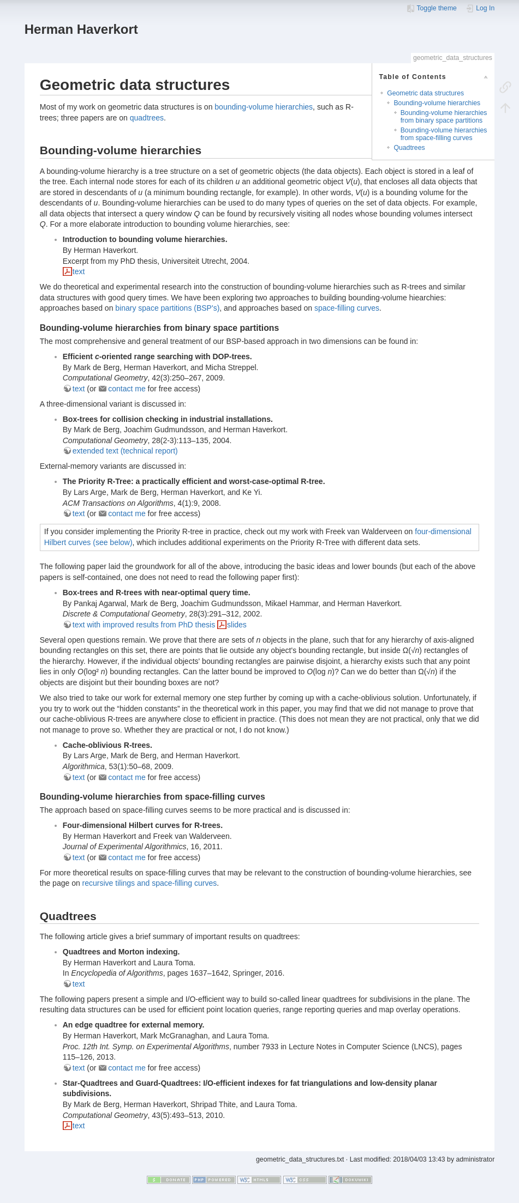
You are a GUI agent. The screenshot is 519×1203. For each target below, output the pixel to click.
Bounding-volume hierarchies (436, 103)
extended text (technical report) (125, 450)
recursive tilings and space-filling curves (149, 883)
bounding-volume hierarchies (263, 106)
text (79, 271)
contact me (126, 388)
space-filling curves (346, 308)
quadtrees (147, 117)
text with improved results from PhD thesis (144, 624)
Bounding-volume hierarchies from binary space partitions (444, 116)
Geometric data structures (425, 93)
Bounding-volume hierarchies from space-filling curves (444, 133)
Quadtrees (409, 148)
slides (237, 624)
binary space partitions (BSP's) (167, 308)
